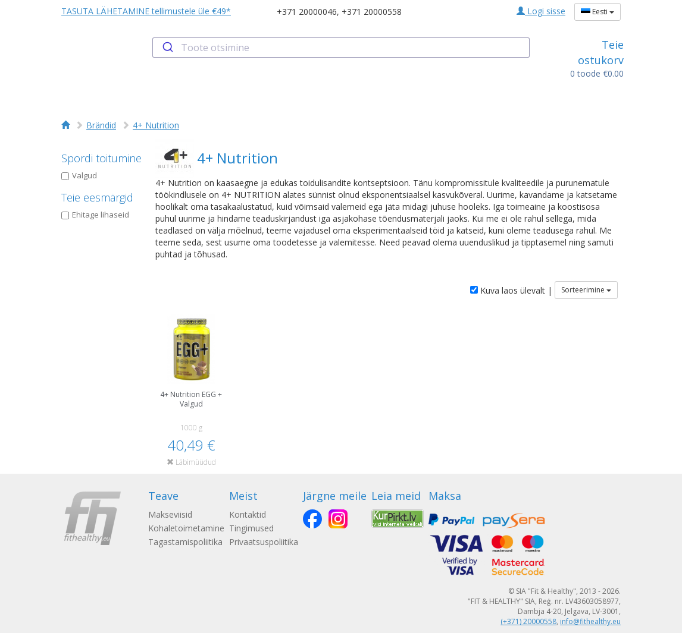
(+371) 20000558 (528, 621)
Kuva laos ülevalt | (511, 290)
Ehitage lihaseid (95, 214)
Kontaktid (247, 514)
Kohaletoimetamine (186, 528)
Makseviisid (170, 514)
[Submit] (167, 47)
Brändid (101, 125)
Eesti (597, 12)
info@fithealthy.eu (590, 621)
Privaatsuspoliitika (263, 541)
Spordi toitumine (101, 158)
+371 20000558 (372, 11)
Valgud (79, 175)
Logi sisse (541, 11)
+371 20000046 (307, 11)
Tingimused (251, 528)
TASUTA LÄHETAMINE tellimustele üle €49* (146, 11)
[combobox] (340, 47)
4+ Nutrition (156, 125)
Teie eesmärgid (97, 197)
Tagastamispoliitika (185, 541)
